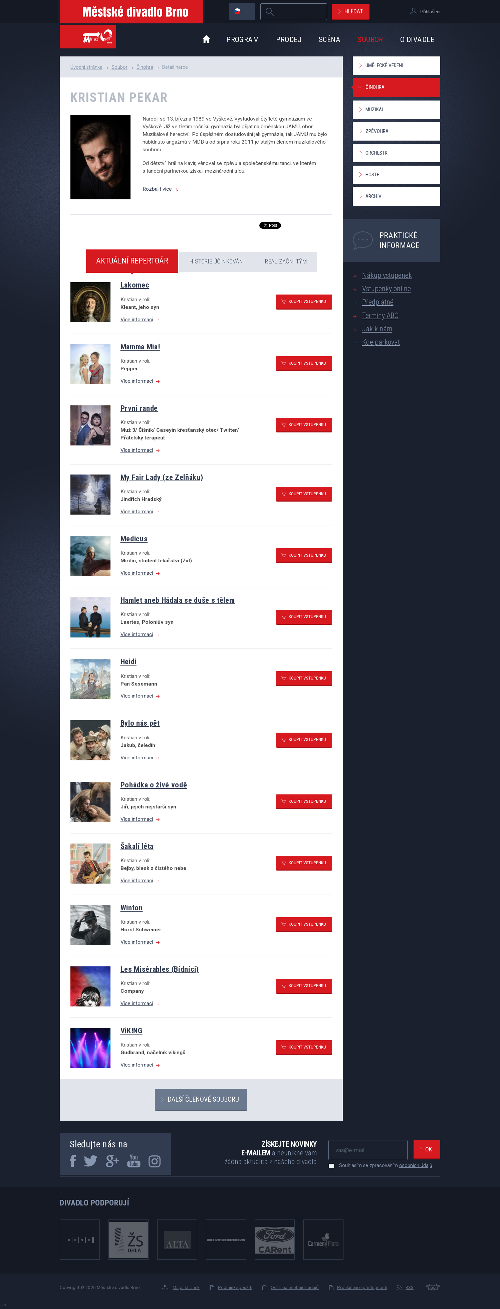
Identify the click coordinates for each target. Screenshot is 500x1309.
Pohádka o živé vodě (153, 784)
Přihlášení (430, 12)
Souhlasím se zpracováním (382, 1165)
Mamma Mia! (140, 346)
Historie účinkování (217, 261)
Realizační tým (286, 261)
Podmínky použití (235, 1287)
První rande (139, 408)
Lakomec (135, 284)
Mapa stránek (186, 1287)
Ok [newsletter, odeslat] (428, 1149)
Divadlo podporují (95, 1202)
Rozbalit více (157, 189)
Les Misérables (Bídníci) (159, 969)
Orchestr (376, 153)
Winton (131, 907)
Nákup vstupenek (387, 275)
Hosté (372, 175)
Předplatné (378, 302)
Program (242, 39)
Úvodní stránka (86, 67)
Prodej (289, 39)
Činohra (145, 67)
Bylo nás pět (140, 723)
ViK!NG (131, 1030)
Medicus (134, 538)
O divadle (417, 39)
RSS (410, 1287)
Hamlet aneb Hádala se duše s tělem (177, 600)
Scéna (329, 39)
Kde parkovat (381, 342)
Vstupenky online (386, 289)
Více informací (136, 320)
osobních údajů (415, 1165)
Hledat (353, 11)
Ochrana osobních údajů (295, 1287)
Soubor (370, 39)
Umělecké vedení (384, 65)
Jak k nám (377, 329)
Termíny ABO (380, 315)
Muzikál (374, 110)
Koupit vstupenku (307, 301)
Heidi (128, 661)
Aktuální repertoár (132, 260)
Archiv (373, 196)
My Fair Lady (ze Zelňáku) (161, 477)
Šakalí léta (137, 846)
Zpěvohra (377, 131)
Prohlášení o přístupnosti (362, 1287)
